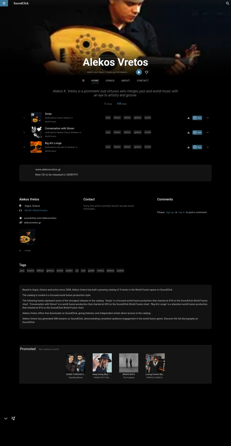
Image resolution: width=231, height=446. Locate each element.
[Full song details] (207, 118)
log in (181, 212)
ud (76, 270)
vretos (100, 270)
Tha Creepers (129, 377)
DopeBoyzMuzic (76, 377)
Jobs (44, 426)
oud (83, 270)
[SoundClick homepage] (21, 3)
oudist (120, 270)
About (125, 80)
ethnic (127, 117)
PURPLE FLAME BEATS (156, 377)
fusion (117, 117)
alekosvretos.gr (32, 222)
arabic (69, 270)
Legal (87, 426)
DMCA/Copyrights (60, 426)
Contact (143, 80)
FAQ (13, 426)
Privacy (77, 426)
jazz (108, 117)
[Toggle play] (24, 118)
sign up (170, 212)
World (28, 210)
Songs (110, 80)
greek (91, 270)
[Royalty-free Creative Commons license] (197, 118)
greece (137, 117)
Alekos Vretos (29, 199)
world (147, 117)
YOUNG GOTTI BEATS (103, 377)
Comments (165, 199)
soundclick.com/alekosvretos (40, 217)
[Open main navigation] (4, 3)
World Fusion (50, 122)
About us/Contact (28, 426)
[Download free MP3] (188, 118)
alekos (110, 270)
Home (95, 80)
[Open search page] (228, 3)
